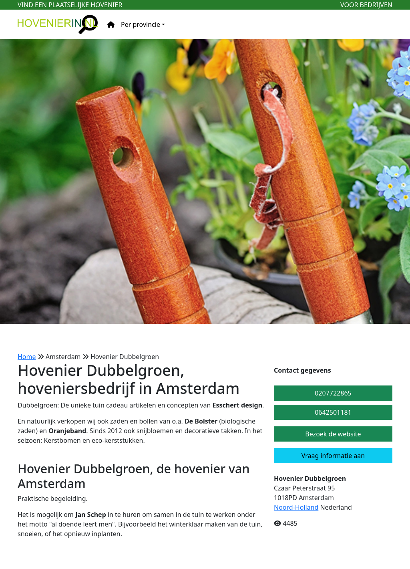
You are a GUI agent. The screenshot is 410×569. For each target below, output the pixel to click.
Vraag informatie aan (333, 455)
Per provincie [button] (140, 24)
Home (27, 356)
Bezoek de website (333, 434)
